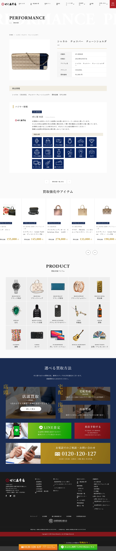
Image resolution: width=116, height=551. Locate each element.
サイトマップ (32, 521)
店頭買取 (39, 486)
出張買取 (39, 489)
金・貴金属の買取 (82, 487)
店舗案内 (95, 484)
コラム (80, 495)
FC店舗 (96, 496)
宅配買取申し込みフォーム (101, 506)
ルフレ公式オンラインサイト (62, 489)
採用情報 (69, 521)
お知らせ (81, 493)
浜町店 (96, 491)
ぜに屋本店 (97, 486)
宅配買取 (39, 491)
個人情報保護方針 (56, 521)
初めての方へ (81, 484)
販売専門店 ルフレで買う (62, 486)
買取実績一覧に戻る (58, 182)
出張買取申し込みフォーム (101, 510)
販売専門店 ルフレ (99, 498)
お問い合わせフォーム (101, 504)
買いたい (56, 484)
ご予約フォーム (98, 514)
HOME (11, 34)
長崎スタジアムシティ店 (101, 489)
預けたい (56, 495)
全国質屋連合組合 (82, 521)
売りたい (38, 484)
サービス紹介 (81, 505)
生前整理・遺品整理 (41, 496)
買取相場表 (80, 508)
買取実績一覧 (81, 498)
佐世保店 (96, 493)
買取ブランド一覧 (82, 501)
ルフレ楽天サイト (59, 493)
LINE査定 (39, 493)
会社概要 (43, 521)
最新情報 (79, 490)
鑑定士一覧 (80, 510)
